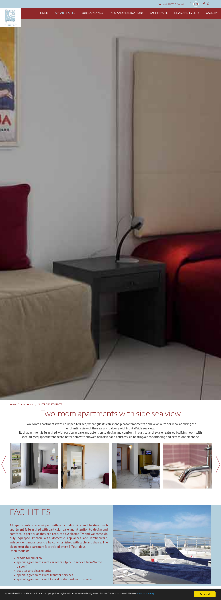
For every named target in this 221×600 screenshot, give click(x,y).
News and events (186, 12)
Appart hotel (65, 12)
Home (44, 12)
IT (190, 4)
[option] (34, 466)
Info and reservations (126, 12)
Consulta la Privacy (17, 596)
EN (196, 4)
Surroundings (92, 12)
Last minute (159, 12)
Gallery (212, 12)
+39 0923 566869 (171, 4)
